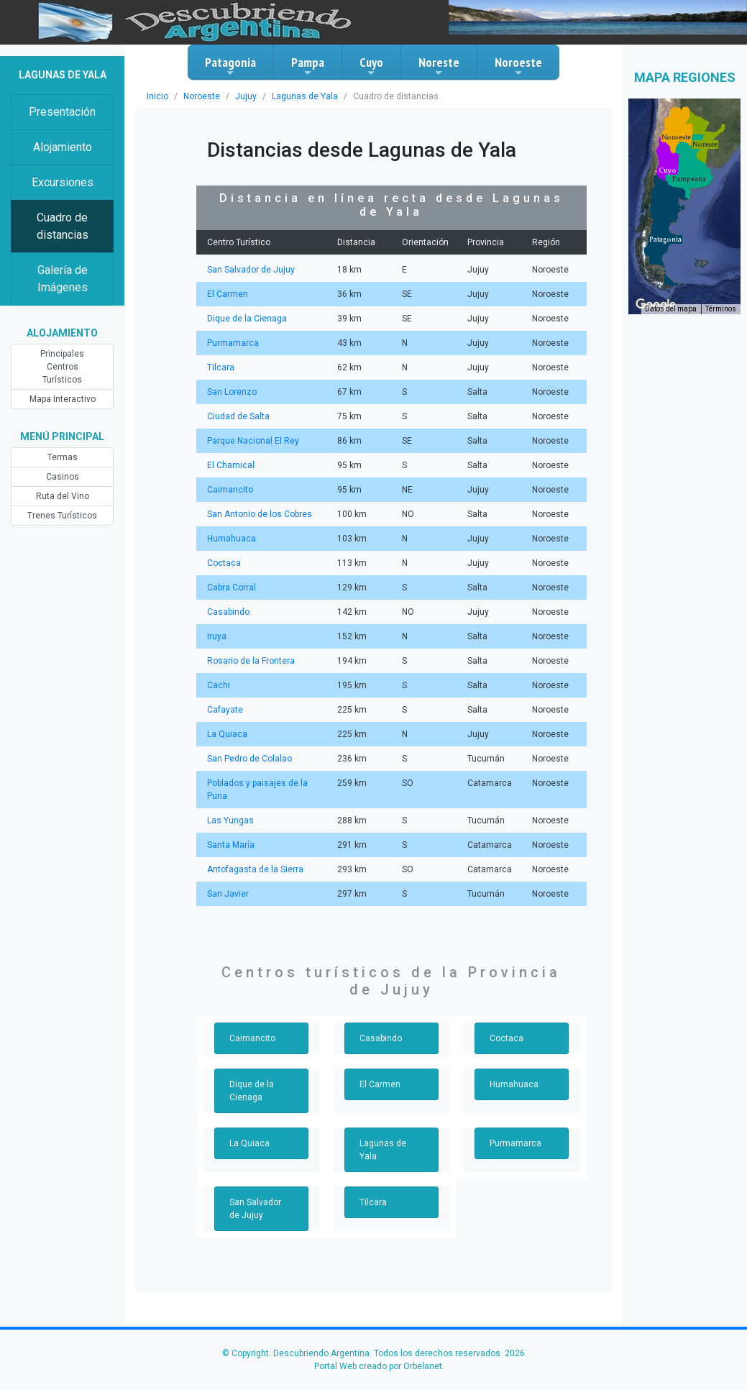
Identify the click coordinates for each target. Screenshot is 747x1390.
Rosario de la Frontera (251, 661)
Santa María (231, 845)
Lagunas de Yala (305, 96)
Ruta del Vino (62, 496)
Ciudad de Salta (238, 416)
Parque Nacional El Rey (253, 441)
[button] (665, 239)
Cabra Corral (231, 587)
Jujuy (246, 96)
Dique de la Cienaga (247, 319)
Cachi (218, 685)
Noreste (438, 66)
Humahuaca (231, 539)
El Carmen (227, 294)
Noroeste (518, 66)
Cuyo (371, 66)
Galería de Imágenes (62, 278)
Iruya (216, 636)
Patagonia (230, 66)
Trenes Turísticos (62, 516)
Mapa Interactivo (62, 399)
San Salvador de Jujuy (251, 270)
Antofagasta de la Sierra (255, 869)
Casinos (62, 477)
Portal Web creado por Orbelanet (378, 1366)
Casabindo (228, 612)
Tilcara (220, 367)
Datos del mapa (671, 309)
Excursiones (62, 182)
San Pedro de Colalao (249, 759)
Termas (62, 457)
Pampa (307, 66)
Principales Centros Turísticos (62, 367)
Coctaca (224, 563)
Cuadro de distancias (62, 226)
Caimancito (230, 490)
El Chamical (231, 465)
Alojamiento (62, 147)
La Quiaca (227, 734)
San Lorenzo (232, 392)
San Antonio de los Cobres (259, 514)
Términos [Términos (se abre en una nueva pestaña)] (720, 309)
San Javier (228, 894)
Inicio (157, 96)
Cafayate (225, 710)
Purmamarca (233, 343)
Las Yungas (230, 820)
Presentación (62, 112)
